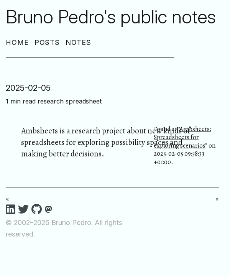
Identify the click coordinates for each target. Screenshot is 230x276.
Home (17, 42)
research (51, 101)
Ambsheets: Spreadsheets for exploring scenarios (182, 137)
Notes (78, 42)
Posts (47, 42)
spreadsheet (84, 101)
